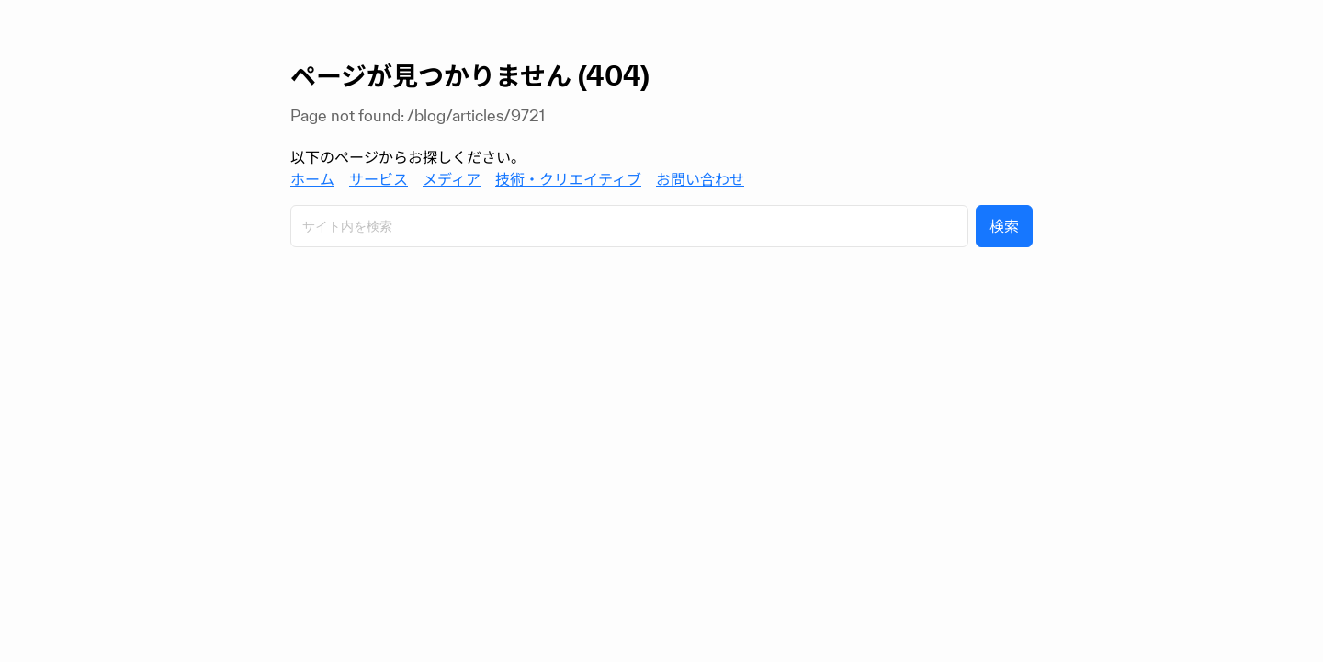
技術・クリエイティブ (568, 179)
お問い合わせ (700, 179)
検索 (1004, 225)
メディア (452, 179)
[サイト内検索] (629, 226)
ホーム (312, 179)
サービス (378, 179)
